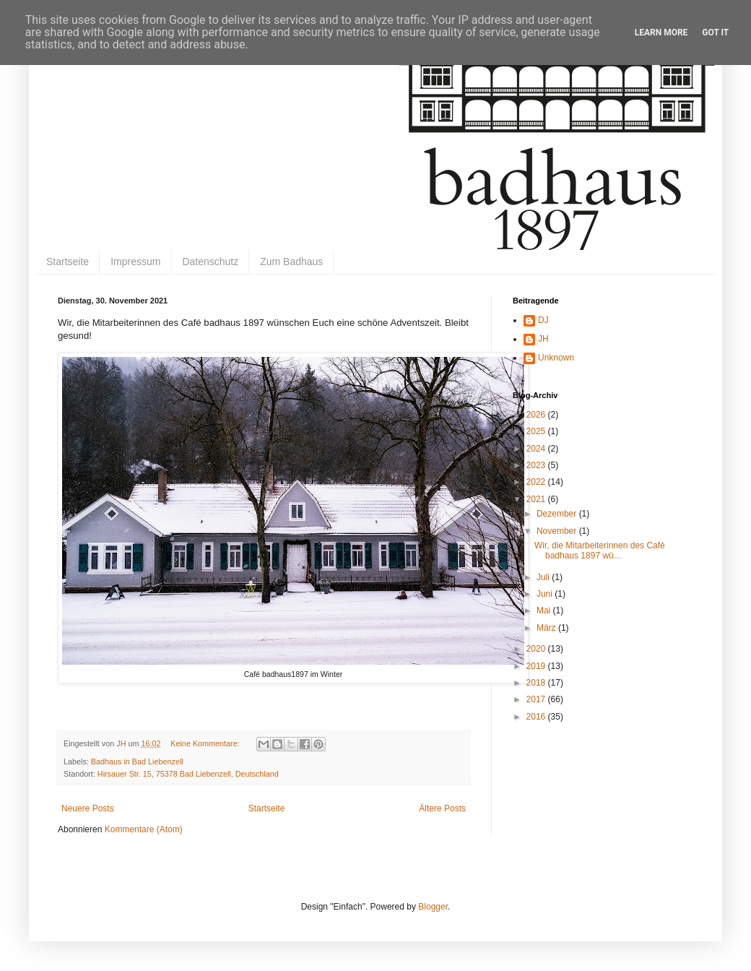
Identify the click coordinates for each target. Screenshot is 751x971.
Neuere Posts (87, 808)
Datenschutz (210, 261)
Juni (546, 594)
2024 (537, 449)
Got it (715, 32)
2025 (537, 431)
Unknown (556, 358)
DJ (543, 320)
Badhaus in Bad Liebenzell (137, 761)
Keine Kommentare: (205, 743)
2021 (537, 499)
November (558, 531)
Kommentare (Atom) (144, 829)
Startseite (67, 261)
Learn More (661, 32)
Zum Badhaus (291, 261)
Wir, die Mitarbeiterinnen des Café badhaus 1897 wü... (599, 550)
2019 (537, 666)
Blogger (433, 907)
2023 (537, 465)
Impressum (135, 261)
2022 (537, 482)
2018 (537, 683)
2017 (537, 699)
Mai (545, 610)
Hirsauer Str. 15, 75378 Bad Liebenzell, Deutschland (188, 773)
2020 (537, 649)
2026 (537, 415)
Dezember (558, 514)
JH (543, 339)
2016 (537, 717)
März (547, 628)
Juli (544, 577)
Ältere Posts (442, 808)
